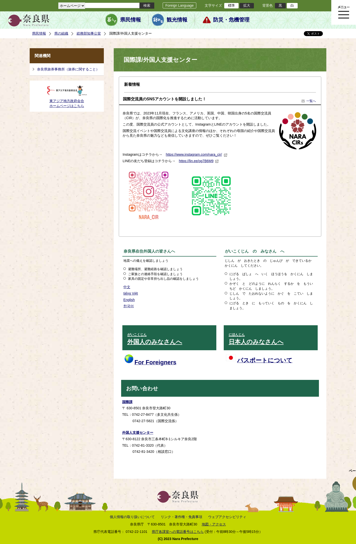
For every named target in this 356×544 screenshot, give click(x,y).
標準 (231, 5)
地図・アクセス (214, 524)
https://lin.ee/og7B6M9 (199, 161)
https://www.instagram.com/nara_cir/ (196, 154)
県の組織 (61, 33)
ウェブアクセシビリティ (227, 517)
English (129, 300)
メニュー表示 (343, 12)
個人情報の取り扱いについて (132, 517)
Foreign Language (179, 5)
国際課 (127, 402)
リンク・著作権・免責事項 (181, 517)
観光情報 (177, 20)
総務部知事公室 (89, 33)
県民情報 (130, 20)
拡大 (246, 5)
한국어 (128, 306)
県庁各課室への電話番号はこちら (178, 532)
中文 (126, 287)
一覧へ (311, 101)
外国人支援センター (137, 433)
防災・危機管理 (231, 20)
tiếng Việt (130, 293)
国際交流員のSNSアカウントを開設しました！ (164, 99)
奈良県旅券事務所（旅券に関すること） (68, 69)
